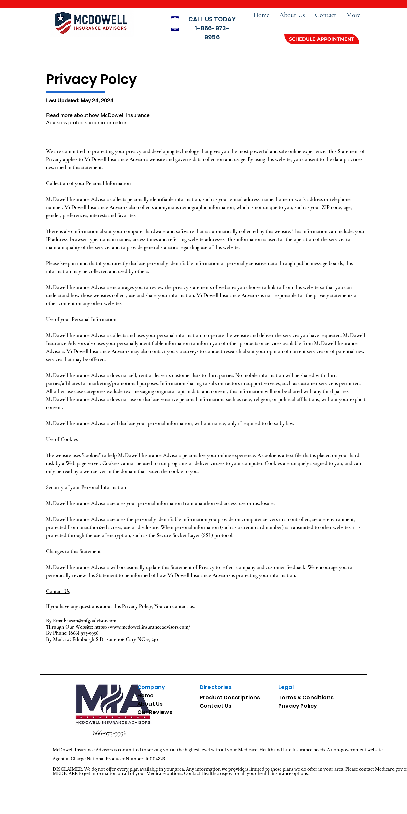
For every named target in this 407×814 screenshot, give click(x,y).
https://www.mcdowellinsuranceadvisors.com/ (142, 627)
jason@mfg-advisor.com (91, 620)
